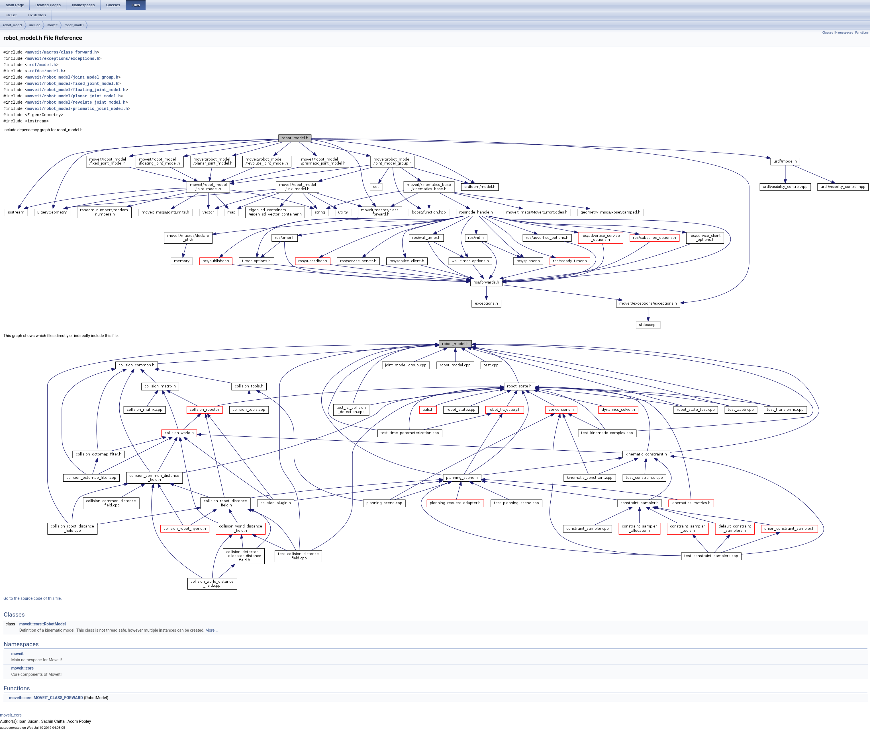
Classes (827, 32)
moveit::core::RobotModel (42, 624)
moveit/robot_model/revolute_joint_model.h (76, 102)
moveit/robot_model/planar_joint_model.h (74, 96)
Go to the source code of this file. (32, 598)
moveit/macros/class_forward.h (62, 52)
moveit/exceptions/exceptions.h (63, 58)
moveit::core (22, 668)
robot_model (12, 25)
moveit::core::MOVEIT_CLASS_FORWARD (46, 697)
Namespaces (844, 32)
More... (211, 630)
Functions (862, 32)
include (34, 25)
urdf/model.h (41, 64)
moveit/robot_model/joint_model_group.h (72, 77)
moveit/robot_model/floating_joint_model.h (76, 90)
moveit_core (11, 715)
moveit (52, 25)
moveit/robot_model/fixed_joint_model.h (72, 83)
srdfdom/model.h (45, 71)
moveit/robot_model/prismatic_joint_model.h (77, 108)
